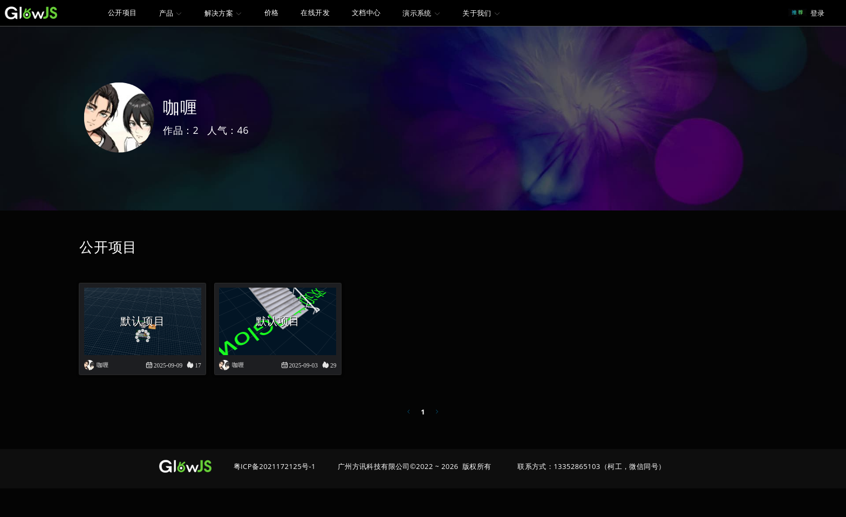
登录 (817, 13)
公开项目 (122, 12)
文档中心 (370, 12)
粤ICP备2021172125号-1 (275, 494)
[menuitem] (122, 13)
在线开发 (319, 12)
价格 (275, 12)
